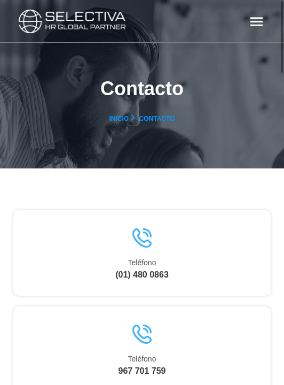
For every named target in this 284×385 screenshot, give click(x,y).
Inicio (119, 118)
